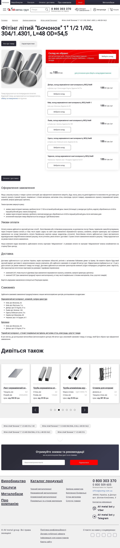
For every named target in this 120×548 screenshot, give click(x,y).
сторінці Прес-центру (9, 246)
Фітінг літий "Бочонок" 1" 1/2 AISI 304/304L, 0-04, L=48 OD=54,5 (65, 426)
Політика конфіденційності (53, 529)
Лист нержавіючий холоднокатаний (15, 387)
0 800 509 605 (102, 484)
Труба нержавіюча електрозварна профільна (45, 387)
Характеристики (28, 43)
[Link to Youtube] (115, 535)
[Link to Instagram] (98, 535)
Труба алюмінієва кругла (75, 387)
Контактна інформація (102, 502)
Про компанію (10, 502)
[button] (35, 410)
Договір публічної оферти (52, 533)
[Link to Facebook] (92, 535)
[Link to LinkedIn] (109, 535)
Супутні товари (73, 501)
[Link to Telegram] (103, 535)
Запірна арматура (74, 489)
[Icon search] (46, 9)
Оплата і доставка (46, 2)
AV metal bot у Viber (104, 508)
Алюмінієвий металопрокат (43, 497)
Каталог (5, 2)
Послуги (30, 2)
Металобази (12, 493)
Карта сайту (46, 541)
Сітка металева (73, 497)
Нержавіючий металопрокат (43, 493)
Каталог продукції (46, 480)
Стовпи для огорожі (103, 387)
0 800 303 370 (61, 8)
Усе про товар (8, 43)
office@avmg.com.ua (102, 490)
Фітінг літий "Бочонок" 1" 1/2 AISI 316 (71, 432)
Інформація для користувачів (54, 537)
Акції (80, 2)
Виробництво (17, 2)
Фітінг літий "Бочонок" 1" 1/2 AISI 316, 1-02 (19, 426)
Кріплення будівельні (76, 493)
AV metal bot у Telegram (104, 516)
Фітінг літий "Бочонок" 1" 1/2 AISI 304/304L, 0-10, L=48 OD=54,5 (27, 432)
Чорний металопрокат (41, 489)
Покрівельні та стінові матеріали (46, 501)
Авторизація (101, 10)
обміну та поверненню (9, 98)
